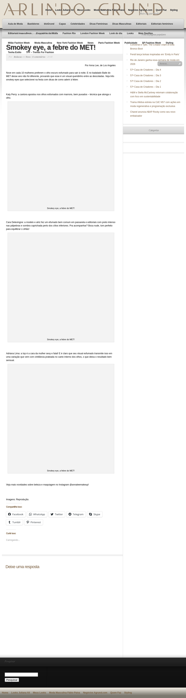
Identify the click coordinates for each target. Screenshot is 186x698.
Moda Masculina (43, 43)
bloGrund (49, 24)
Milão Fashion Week (19, 43)
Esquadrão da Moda (47, 33)
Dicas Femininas (99, 24)
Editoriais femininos (162, 24)
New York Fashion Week (70, 43)
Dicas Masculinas (121, 24)
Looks (130, 33)
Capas (62, 24)
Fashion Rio (69, 33)
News (91, 43)
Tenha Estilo (14, 52)
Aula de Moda (15, 24)
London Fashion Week (92, 33)
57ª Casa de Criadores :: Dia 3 (145, 75)
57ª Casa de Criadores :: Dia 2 (145, 81)
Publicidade (131, 43)
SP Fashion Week (151, 43)
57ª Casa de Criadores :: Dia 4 (145, 69)
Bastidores (33, 24)
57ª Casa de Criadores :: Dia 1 (145, 87)
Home (48, 10)
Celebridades (78, 24)
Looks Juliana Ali (64, 10)
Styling (174, 10)
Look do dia (116, 33)
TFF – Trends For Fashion (40, 52)
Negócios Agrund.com (140, 10)
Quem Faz (161, 10)
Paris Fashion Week (109, 43)
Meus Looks (83, 10)
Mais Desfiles (145, 33)
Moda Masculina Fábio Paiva (109, 10)
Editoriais (141, 24)
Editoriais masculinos (20, 33)
